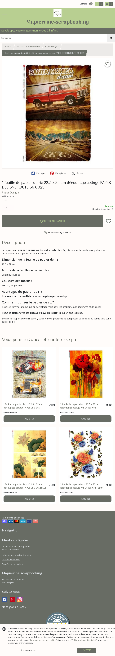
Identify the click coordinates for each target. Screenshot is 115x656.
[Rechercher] (111, 38)
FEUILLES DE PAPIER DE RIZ (28, 46)
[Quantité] (8, 208)
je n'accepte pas (28, 650)
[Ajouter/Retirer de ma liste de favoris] (108, 221)
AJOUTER (29, 418)
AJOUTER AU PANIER (52, 221)
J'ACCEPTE (86, 650)
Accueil (8, 46)
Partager (38, 173)
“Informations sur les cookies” (43, 640)
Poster (77, 173)
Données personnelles (12, 564)
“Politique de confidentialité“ (84, 640)
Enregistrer (58, 173)
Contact (83, 3)
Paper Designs (51, 46)
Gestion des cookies (11, 559)
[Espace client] (91, 4)
